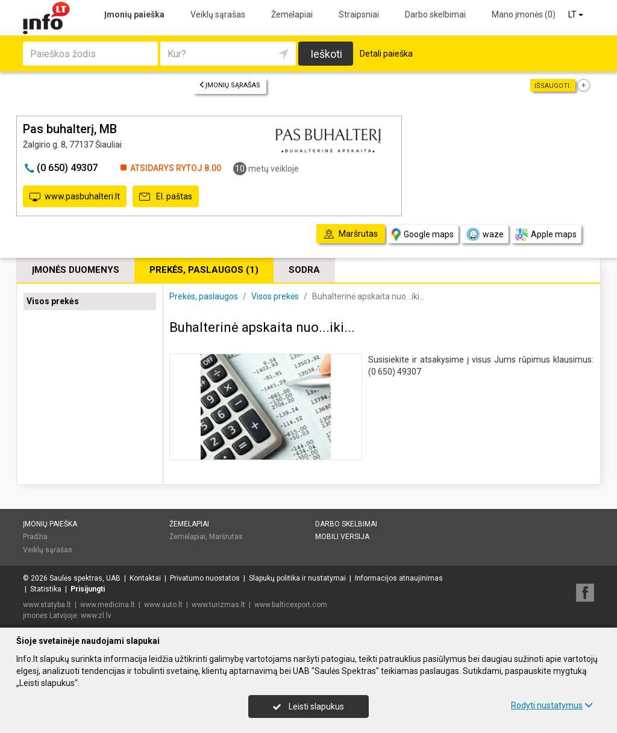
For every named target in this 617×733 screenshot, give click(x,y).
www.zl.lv (96, 615)
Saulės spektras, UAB (85, 578)
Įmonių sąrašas (229, 85)
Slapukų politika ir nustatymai (297, 578)
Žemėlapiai (292, 14)
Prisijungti (87, 589)
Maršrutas (226, 536)
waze (484, 234)
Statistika (45, 589)
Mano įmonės (524, 14)
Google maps (423, 234)
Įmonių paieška (134, 14)
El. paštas (165, 197)
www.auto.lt (163, 604)
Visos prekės (53, 301)
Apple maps (546, 234)
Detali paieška (386, 53)
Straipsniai (359, 14)
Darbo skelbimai (435, 14)
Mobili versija (342, 536)
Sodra (304, 269)
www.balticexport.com (290, 604)
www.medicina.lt (107, 604)
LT (576, 14)
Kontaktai (145, 578)
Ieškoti (326, 54)
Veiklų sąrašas (217, 14)
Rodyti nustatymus (552, 705)
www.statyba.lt (47, 604)
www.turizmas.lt (218, 604)
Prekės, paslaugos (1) (203, 269)
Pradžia (35, 536)
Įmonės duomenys (75, 269)
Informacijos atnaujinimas (399, 578)
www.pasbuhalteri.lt (75, 197)
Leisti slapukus (308, 706)
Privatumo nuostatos (205, 578)
